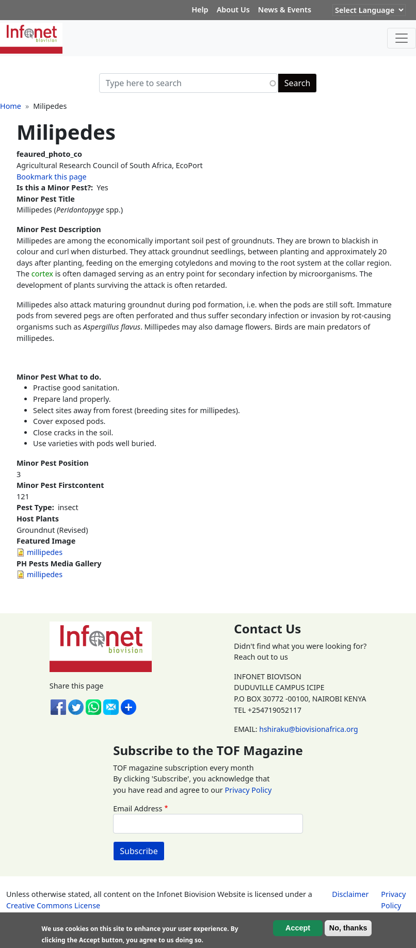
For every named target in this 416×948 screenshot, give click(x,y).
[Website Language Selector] (369, 10)
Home (10, 106)
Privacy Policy (248, 790)
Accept (297, 928)
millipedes (44, 552)
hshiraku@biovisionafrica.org (308, 729)
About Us (233, 9)
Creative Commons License (53, 905)
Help (199, 9)
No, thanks (348, 928)
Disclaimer (350, 894)
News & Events (284, 9)
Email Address (137, 808)
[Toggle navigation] (401, 38)
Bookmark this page (52, 177)
